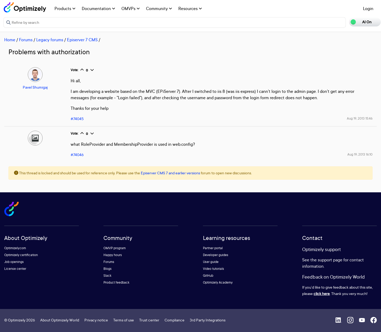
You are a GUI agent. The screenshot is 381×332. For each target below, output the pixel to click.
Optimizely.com (15, 248)
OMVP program (114, 248)
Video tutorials (213, 268)
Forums (26, 40)
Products (65, 8)
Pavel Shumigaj (35, 87)
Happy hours (112, 255)
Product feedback (116, 282)
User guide (211, 262)
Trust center (149, 319)
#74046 (77, 154)
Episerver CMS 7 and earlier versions (170, 172)
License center (15, 268)
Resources (190, 8)
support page (330, 260)
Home (9, 40)
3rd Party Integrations (207, 319)
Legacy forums (49, 40)
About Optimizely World (59, 319)
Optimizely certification (21, 255)
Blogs (107, 268)
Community (159, 8)
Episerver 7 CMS (82, 40)
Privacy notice (96, 319)
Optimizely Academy (218, 282)
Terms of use (123, 319)
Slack (107, 275)
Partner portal (213, 248)
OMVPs (130, 8)
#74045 (77, 118)
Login (368, 8)
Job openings (14, 262)
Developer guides (215, 255)
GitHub (208, 275)
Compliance (174, 319)
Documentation (98, 8)
